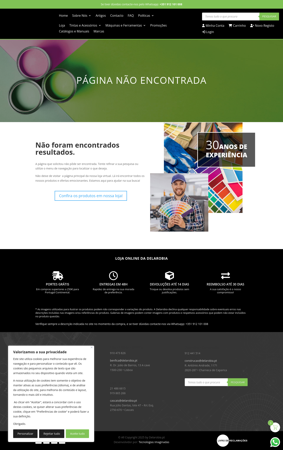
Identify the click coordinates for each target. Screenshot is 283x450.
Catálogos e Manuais (74, 31)
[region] (51, 393)
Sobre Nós (79, 16)
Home (63, 16)
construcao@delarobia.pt (201, 361)
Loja (62, 26)
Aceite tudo (77, 433)
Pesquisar (269, 16)
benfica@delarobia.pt (123, 360)
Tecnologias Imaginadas (154, 442)
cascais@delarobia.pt (123, 400)
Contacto (116, 16)
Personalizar (25, 433)
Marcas (99, 31)
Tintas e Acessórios (83, 26)
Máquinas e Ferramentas (124, 26)
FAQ (131, 16)
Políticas (144, 16)
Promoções (158, 26)
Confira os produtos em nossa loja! (91, 195)
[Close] (92, 347)
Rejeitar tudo (51, 433)
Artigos (101, 16)
